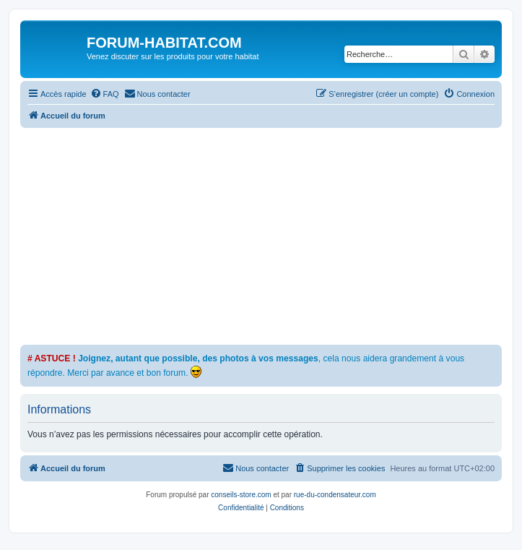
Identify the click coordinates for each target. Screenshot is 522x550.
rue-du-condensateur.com (335, 495)
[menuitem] (104, 94)
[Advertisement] (271, 236)
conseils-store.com (241, 495)
